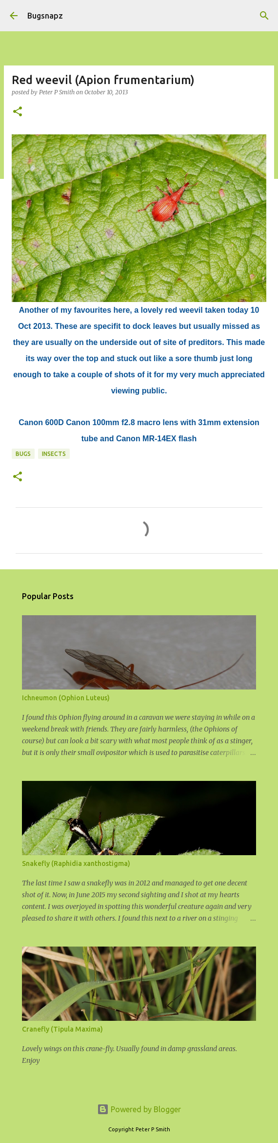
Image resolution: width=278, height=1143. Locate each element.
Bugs (23, 454)
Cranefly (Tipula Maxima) (62, 1029)
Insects (54, 454)
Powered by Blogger (139, 1109)
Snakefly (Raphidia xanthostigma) (76, 863)
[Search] (264, 15)
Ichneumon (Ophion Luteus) (66, 698)
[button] (17, 112)
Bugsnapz (45, 15)
